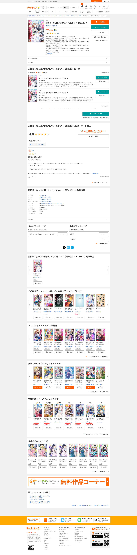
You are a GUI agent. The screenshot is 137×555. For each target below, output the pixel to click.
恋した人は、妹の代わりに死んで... (37, 309)
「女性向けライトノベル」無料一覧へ (99, 392)
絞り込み (43, 7)
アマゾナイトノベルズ (45, 199)
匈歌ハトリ (84, 384)
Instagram (46, 543)
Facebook (46, 549)
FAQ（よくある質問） (64, 538)
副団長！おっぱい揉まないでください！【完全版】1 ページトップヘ (90, 505)
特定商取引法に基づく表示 (81, 538)
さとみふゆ (93, 311)
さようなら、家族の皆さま (100, 381)
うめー (97, 422)
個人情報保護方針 (79, 536)
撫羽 (87, 422)
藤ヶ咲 (71, 311)
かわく (101, 422)
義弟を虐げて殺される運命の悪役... (58, 420)
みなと (97, 384)
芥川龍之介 (78, 311)
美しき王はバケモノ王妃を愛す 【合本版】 (42, 461)
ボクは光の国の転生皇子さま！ (90, 419)
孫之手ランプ (81, 346)
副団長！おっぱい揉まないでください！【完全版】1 (53, 78)
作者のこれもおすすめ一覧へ (101, 471)
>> (95, 108)
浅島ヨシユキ (51, 311)
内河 (101, 384)
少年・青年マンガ (37, 11)
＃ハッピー (33, 144)
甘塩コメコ (51, 346)
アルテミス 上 (58, 308)
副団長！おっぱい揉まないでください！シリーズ (51, 203)
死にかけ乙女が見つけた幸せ (69, 308)
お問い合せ (61, 542)
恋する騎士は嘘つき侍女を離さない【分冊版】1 (103, 461)
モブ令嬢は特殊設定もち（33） (79, 343)
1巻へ (38, 72)
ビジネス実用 (82, 11)
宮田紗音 (88, 311)
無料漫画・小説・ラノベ (49, 531)
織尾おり (73, 346)
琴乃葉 (45, 384)
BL (52, 11)
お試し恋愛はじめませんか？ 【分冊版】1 (63, 461)
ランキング (46, 535)
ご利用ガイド (107, 11)
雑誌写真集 (89, 11)
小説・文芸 (74, 11)
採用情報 (77, 533)
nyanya (90, 422)
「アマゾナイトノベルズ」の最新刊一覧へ (98, 356)
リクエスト (61, 543)
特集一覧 (46, 533)
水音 (32, 150)
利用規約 (77, 535)
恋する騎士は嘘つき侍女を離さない (93, 461)
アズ (71, 384)
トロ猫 (66, 422)
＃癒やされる (41, 144)
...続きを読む (49, 53)
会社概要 (77, 529)
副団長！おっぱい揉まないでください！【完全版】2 (53, 93)
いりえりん (54, 25)
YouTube (46, 547)
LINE (45, 540)
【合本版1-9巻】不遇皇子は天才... (100, 419)
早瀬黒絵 (46, 346)
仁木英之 (98, 311)
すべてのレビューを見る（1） (101, 182)
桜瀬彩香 (67, 384)
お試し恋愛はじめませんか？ (53, 460)
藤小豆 (92, 384)
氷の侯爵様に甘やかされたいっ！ (37, 420)
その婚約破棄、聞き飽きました (48, 381)
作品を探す (61, 531)
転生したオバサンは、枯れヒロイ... (37, 382)
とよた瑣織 (41, 311)
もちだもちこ (36, 422)
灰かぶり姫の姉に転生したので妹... (48, 344)
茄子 (76, 346)
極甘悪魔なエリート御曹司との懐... (48, 309)
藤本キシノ (62, 422)
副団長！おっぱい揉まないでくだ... (37, 275)
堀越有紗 (91, 346)
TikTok (45, 545)
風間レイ (35, 384)
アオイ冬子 (41, 384)
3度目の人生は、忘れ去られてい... (58, 381)
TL (59, 11)
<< (41, 108)
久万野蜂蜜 (67, 346)
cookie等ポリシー (79, 540)
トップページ (47, 529)
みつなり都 (71, 422)
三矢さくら (78, 384)
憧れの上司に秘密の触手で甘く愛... (90, 344)
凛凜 (55, 346)
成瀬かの (67, 311)
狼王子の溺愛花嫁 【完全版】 (90, 308)
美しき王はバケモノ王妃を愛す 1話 (32, 461)
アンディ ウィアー (58, 311)
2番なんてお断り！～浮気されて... (37, 344)
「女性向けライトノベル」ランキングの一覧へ (97, 434)
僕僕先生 (98, 308)
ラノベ (66, 11)
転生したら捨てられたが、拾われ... (69, 420)
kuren (58, 346)
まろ (49, 384)
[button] (37, 283)
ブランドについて (79, 531)
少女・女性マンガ (45, 11)
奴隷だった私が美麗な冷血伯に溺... (69, 344)
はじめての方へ (100, 11)
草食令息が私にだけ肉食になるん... (58, 344)
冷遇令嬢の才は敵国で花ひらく (79, 381)
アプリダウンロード (63, 533)
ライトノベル (42, 195)
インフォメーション (63, 540)
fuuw (87, 346)
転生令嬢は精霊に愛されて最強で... (90, 382)
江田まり (41, 346)
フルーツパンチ (60, 384)
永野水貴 (35, 311)
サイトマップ (78, 542)
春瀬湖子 (48, 25)
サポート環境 (62, 536)
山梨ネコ (56, 422)
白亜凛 (45, 311)
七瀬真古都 (36, 346)
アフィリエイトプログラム (65, 545)
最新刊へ (45, 72)
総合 (30, 11)
